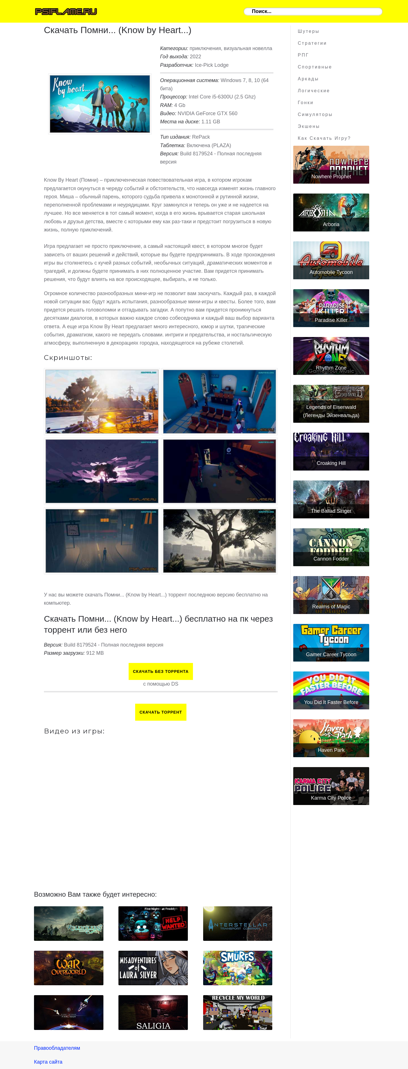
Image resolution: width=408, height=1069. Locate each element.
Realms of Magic (331, 606)
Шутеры (309, 31)
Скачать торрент (160, 712)
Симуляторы (315, 114)
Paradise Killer (331, 320)
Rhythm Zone (331, 368)
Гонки (306, 102)
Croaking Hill (331, 463)
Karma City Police (331, 798)
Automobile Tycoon (331, 272)
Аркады (308, 78)
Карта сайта (48, 1062)
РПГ (303, 55)
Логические (314, 90)
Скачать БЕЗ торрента (161, 671)
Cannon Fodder (331, 559)
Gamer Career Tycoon (331, 654)
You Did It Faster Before (331, 702)
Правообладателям (57, 1048)
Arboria (331, 224)
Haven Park (331, 750)
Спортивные (315, 67)
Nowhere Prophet (331, 176)
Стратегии (312, 43)
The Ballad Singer (331, 511)
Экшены (309, 126)
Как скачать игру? (324, 138)
